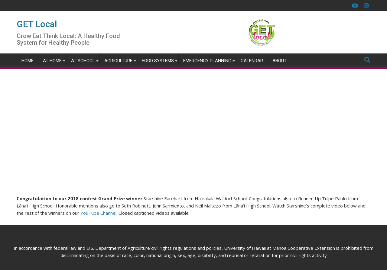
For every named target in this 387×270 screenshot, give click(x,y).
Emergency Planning (207, 60)
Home (27, 60)
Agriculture (118, 60)
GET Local (37, 24)
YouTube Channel (98, 213)
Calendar (252, 60)
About (279, 60)
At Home (52, 60)
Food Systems (158, 60)
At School (83, 60)
